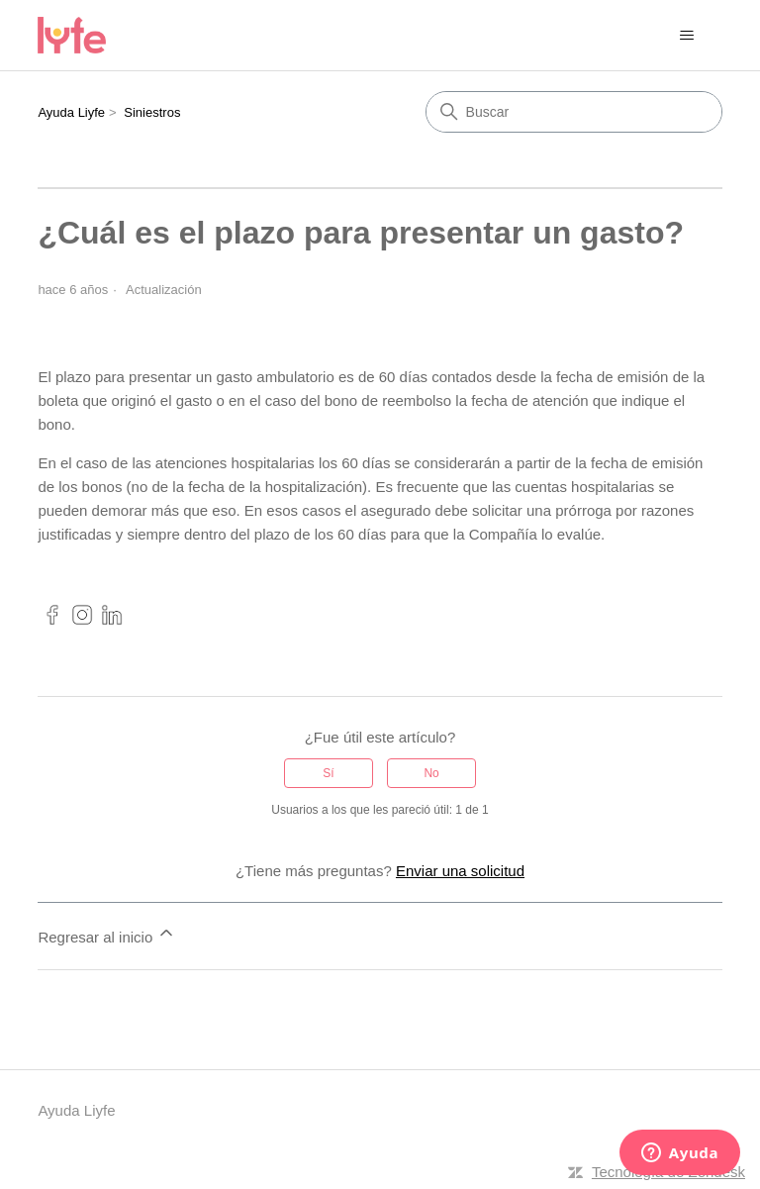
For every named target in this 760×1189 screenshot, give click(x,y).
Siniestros (152, 112)
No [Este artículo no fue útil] (431, 773)
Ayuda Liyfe (71, 112)
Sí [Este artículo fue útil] (328, 773)
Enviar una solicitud (460, 870)
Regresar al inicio (107, 934)
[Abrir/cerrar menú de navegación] (687, 35)
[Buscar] (574, 112)
